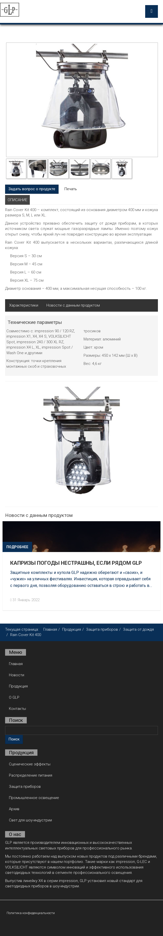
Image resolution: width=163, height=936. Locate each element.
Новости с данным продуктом (73, 305)
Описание (17, 199)
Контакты (17, 708)
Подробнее (17, 547)
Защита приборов (102, 629)
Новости (16, 674)
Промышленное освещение (34, 797)
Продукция (71, 629)
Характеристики (23, 305)
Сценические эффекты (29, 764)
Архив (14, 808)
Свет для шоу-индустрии (30, 820)
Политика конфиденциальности (31, 913)
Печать (70, 188)
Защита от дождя (138, 629)
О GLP (14, 697)
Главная (50, 629)
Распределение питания (30, 775)
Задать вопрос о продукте (31, 188)
